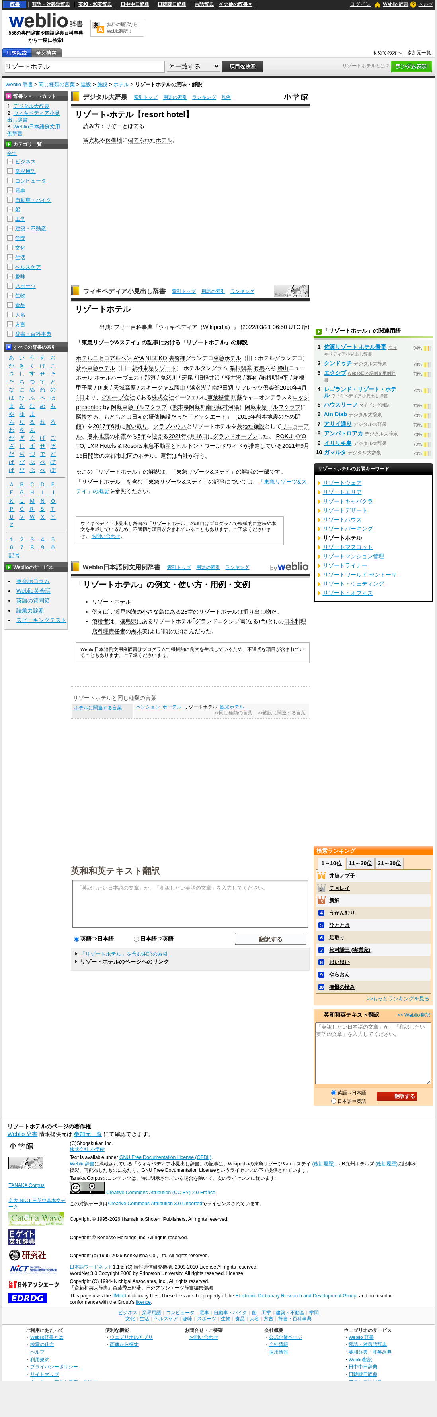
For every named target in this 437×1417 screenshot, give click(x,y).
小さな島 (153, 611)
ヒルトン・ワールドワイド (209, 446)
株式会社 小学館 (87, 1149)
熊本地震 (98, 436)
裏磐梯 (177, 358)
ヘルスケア (28, 267)
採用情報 (278, 1351)
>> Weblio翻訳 (413, 1015)
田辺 (228, 387)
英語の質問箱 (33, 600)
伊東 (103, 387)
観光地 (91, 140)
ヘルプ (426, 4)
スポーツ (25, 286)
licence (143, 1302)
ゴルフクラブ (150, 407)
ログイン (360, 4)
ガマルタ (335, 452)
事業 (212, 397)
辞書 (15, 4)
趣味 (20, 276)
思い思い (339, 962)
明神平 (280, 377)
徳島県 (128, 621)
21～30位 (389, 863)
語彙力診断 (30, 610)
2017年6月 (106, 426)
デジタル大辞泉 (105, 97)
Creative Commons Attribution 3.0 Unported (155, 1203)
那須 (150, 377)
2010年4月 (293, 387)
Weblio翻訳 (360, 1359)
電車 (20, 190)
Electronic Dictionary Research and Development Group (295, 1296)
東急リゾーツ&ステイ (109, 342)
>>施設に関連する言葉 (282, 712)
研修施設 (159, 416)
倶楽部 (271, 387)
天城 (119, 387)
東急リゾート (159, 368)
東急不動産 (157, 446)
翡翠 (246, 368)
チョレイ (339, 888)
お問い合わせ (106, 536)
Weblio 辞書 (395, 4)
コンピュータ (30, 181)
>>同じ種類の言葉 (233, 712)
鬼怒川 (168, 377)
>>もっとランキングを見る (398, 999)
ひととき (339, 925)
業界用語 (25, 171)
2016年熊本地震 (258, 416)
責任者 (117, 631)
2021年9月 (295, 446)
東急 (127, 407)
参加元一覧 (419, 52)
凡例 (226, 97)
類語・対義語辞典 (51, 4)
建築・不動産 (30, 229)
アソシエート (209, 416)
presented (88, 407)
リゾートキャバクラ (348, 501)
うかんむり (342, 913)
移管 (224, 397)
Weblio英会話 (33, 591)
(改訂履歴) (323, 1164)
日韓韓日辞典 (172, 4)
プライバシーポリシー (54, 1366)
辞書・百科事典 (33, 334)
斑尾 (187, 377)
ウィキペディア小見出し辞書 (124, 291)
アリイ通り (338, 424)
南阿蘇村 (217, 407)
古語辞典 (204, 4)
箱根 (235, 368)
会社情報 (278, 1344)
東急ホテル (227, 358)
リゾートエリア (342, 492)
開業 (93, 456)
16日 (201, 436)
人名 (20, 315)
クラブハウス (170, 426)
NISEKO (156, 358)
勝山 (283, 368)
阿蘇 (236, 397)
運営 (166, 456)
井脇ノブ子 (342, 876)
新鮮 (334, 900)
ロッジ (301, 397)
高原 (130, 387)
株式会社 (163, 397)
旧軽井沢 (209, 377)
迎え (157, 436)
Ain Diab (335, 414)
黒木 (136, 631)
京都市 (113, 456)
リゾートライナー (345, 565)
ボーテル (171, 707)
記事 (152, 342)
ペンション (148, 707)
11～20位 (360, 863)
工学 (20, 219)
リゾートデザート (345, 510)
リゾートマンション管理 (353, 556)
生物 (20, 296)
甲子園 (84, 387)
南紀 (216, 387)
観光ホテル (232, 707)
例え (97, 611)
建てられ (139, 140)
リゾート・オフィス (348, 593)
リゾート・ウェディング (353, 584)
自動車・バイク (33, 200)
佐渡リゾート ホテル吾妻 (355, 347)
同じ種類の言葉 (57, 84)
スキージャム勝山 (162, 387)
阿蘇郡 (197, 407)
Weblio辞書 (82, 1164)
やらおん (339, 975)
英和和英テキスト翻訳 (115, 870)
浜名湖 (198, 387)
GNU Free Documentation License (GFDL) (165, 1157)
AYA (138, 358)
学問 (20, 238)
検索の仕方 (42, 1344)
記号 (14, 555)
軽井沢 (233, 377)
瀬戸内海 (125, 611)
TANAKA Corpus (26, 1185)
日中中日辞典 (135, 4)
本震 (120, 436)
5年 (141, 436)
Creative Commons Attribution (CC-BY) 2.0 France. (161, 1192)
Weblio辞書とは (46, 1337)
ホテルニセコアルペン (104, 358)
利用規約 (39, 1359)
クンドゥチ (338, 363)
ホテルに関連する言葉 (98, 707)
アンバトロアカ (343, 433)
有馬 (259, 368)
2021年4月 (181, 436)
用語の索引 (175, 97)
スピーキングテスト (41, 620)
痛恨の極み (342, 987)
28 (184, 611)
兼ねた (245, 426)
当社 (182, 456)
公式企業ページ (285, 1337)
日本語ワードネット (91, 1267)
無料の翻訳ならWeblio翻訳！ (122, 28)
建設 (86, 84)
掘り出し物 (257, 611)
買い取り (136, 426)
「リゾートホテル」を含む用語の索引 (124, 954)
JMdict (119, 1296)
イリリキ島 (338, 443)
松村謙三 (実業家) (349, 950)
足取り (337, 938)
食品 (20, 305)
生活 (20, 257)
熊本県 (180, 407)
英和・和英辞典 (95, 4)
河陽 (233, 407)
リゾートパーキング (348, 528)
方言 (20, 324)
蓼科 (81, 368)
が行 (193, 456)
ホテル (121, 84)
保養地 (113, 140)
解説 (242, 342)
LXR (92, 446)
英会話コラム (33, 581)
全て (12, 153)
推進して (260, 446)
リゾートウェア (342, 483)
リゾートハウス (342, 519)
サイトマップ (44, 1374)
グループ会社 (118, 397)
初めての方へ (387, 52)
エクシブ (335, 373)
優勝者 (100, 621)
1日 (80, 397)
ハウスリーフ (340, 404)
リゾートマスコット (348, 547)
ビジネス (25, 162)
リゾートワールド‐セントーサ (360, 574)
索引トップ (146, 97)
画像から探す (124, 1344)
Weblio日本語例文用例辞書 (122, 567)
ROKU (284, 436)
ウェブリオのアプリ (131, 1337)
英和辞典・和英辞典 (370, 1351)
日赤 (137, 416)
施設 (102, 84)
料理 (103, 631)
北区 (127, 456)
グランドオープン (235, 436)
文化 (20, 248)
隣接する (87, 416)
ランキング (204, 97)
